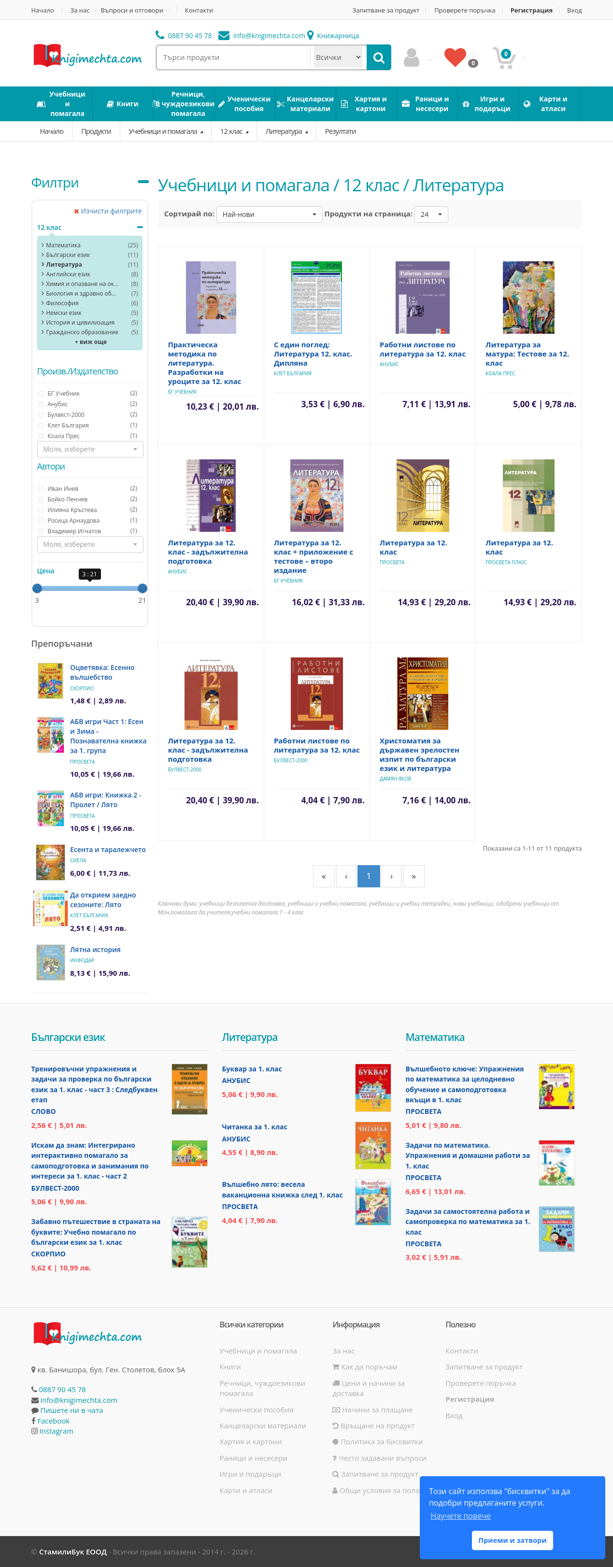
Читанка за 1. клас (254, 1126)
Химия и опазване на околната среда (82, 284)
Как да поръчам (364, 1366)
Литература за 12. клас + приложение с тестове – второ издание (313, 556)
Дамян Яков (395, 778)
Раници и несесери (254, 1458)
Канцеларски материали (263, 1425)
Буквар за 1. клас (252, 1068)
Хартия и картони (251, 1441)
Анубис (389, 364)
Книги (230, 1366)
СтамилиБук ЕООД (73, 1551)
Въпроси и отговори (131, 10)
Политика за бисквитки (377, 1441)
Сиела (78, 860)
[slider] (37, 588)
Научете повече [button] (460, 1515)
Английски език (68, 274)
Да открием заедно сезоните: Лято (103, 899)
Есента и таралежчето (108, 849)
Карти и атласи (246, 1490)
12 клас (232, 131)
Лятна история (95, 949)
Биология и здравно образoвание (82, 293)
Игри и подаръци (251, 1474)
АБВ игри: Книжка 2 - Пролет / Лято (105, 799)
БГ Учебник (182, 391)
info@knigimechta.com (78, 1400)
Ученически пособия (257, 1409)
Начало (42, 10)
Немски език (64, 313)
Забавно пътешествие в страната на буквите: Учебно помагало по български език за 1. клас (96, 1232)
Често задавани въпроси (379, 1458)
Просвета (82, 761)
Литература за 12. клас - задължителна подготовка (208, 552)
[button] (90, 449)
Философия (62, 303)
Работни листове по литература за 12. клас (423, 349)
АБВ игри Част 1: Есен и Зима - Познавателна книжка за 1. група (108, 736)
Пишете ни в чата (71, 1410)
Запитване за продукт (386, 10)
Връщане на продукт (373, 1425)
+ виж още (91, 342)
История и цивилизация (80, 322)
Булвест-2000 (184, 769)
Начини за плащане (372, 1409)
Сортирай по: (189, 213)
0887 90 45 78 (184, 35)
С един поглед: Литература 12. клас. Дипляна (313, 354)
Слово (43, 1111)
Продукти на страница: (369, 213)
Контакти (199, 10)
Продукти (96, 131)
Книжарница (333, 35)
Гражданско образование (82, 332)
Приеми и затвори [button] (512, 1540)
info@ (261, 35)
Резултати (340, 131)
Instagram (56, 1431)
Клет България (89, 915)
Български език (68, 255)
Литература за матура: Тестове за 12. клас (527, 354)
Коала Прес (500, 373)
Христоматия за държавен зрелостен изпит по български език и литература (419, 754)
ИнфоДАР (82, 960)
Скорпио (82, 688)
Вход (574, 10)
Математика (63, 245)
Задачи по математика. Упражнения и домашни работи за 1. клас (468, 1155)
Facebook (53, 1420)
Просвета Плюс (506, 562)
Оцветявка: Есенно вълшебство (102, 672)
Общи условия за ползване (384, 1490)
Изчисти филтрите (108, 210)
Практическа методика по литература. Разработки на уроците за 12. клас (205, 363)
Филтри (55, 182)
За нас (80, 10)
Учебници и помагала (164, 131)
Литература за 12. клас (413, 547)
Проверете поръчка (465, 10)
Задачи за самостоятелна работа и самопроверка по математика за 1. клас (468, 1222)
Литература (284, 131)
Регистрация (532, 10)
